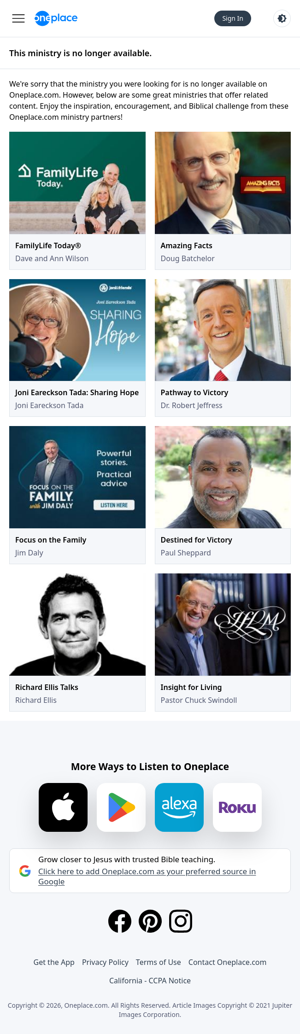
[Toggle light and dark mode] (282, 18)
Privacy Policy (105, 962)
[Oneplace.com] (56, 18)
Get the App (54, 962)
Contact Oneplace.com (227, 962)
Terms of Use (158, 962)
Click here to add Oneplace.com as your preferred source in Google (147, 876)
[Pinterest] (150, 921)
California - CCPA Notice (150, 981)
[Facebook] (119, 921)
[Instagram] (180, 921)
